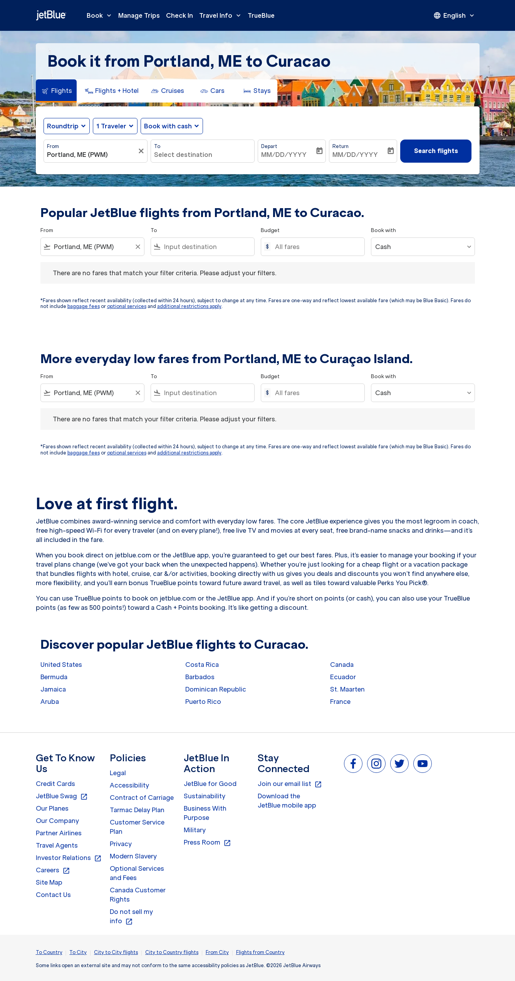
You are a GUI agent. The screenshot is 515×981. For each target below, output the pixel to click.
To (157, 146)
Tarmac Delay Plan (137, 810)
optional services (126, 306)
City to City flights (116, 952)
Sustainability (204, 796)
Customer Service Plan (137, 826)
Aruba (49, 701)
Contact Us (53, 895)
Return (340, 146)
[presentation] (454, 15)
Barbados (200, 677)
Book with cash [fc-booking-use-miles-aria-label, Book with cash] (168, 126)
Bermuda (53, 677)
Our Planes (52, 808)
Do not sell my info (131, 916)
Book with (383, 230)
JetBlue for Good (210, 783)
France (340, 701)
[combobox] (91, 154)
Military (195, 830)
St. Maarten (347, 689)
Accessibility (129, 785)
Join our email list (290, 784)
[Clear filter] (142, 151)
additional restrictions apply (189, 306)
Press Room (207, 842)
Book (101, 15)
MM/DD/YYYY (284, 154)
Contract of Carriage (142, 797)
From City (217, 952)
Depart (269, 146)
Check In (179, 15)
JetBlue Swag (62, 796)
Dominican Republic (215, 689)
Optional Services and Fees (137, 873)
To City (78, 952)
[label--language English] (454, 15)
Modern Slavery (133, 856)
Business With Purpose (205, 812)
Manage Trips (139, 15)
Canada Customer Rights (138, 894)
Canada (342, 664)
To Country (49, 952)
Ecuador (343, 677)
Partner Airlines (59, 833)
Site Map (49, 882)
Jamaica (53, 689)
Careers (53, 870)
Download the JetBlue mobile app (287, 800)
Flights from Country (260, 952)
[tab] (56, 91)
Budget (270, 230)
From (53, 146)
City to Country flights (171, 952)
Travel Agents (57, 845)
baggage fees (83, 306)
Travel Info (222, 15)
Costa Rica (202, 664)
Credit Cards (55, 783)
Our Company (57, 821)
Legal (118, 773)
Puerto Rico (203, 701)
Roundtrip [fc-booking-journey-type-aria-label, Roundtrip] (63, 126)
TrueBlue (261, 15)
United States (61, 664)
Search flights (436, 151)
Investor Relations (69, 858)
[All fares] (316, 247)
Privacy (121, 844)
